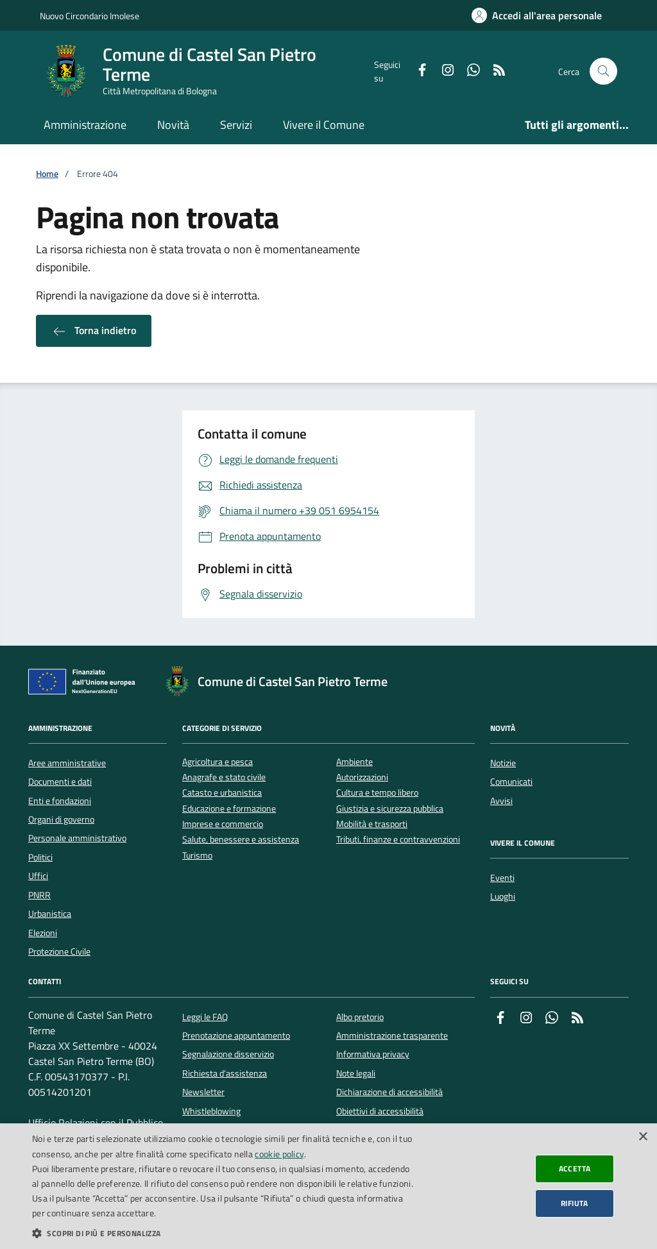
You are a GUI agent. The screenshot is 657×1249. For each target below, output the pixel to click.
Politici (40, 857)
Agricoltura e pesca (217, 762)
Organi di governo (61, 819)
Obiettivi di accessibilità (379, 1111)
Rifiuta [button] (574, 1203)
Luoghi (502, 896)
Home (47, 174)
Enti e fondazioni (59, 801)
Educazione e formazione (229, 809)
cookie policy (279, 1154)
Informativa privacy (372, 1054)
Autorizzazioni (362, 777)
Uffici (38, 876)
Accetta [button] (575, 1168)
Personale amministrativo (77, 838)
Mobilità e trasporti (371, 824)
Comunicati (511, 782)
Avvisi (501, 801)
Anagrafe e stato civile (224, 777)
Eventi (502, 878)
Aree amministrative (67, 763)
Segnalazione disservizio (228, 1054)
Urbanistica (49, 914)
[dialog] (328, 1186)
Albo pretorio (360, 1017)
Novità (173, 124)
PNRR (39, 895)
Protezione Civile (59, 951)
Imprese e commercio (222, 824)
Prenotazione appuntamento (236, 1035)
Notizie (503, 763)
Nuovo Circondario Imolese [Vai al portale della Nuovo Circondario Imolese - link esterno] (89, 15)
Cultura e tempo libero (377, 793)
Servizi (236, 124)
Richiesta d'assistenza (224, 1073)
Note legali (355, 1073)
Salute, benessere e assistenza (240, 839)
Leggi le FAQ (205, 1017)
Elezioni (42, 933)
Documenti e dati (60, 782)
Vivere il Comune (323, 124)
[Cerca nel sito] (603, 71)
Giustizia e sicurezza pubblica (389, 809)
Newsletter (203, 1092)
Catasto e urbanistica (222, 793)
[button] (222, 1233)
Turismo (197, 855)
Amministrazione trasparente (392, 1035)
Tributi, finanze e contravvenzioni (398, 839)
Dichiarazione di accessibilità (389, 1092)
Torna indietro (93, 331)
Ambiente (354, 762)
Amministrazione (85, 124)
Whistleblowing (211, 1111)
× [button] (642, 1137)
